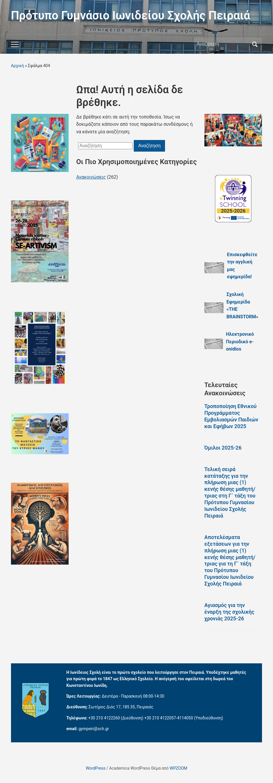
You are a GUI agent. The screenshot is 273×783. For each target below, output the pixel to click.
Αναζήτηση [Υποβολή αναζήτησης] (254, 44)
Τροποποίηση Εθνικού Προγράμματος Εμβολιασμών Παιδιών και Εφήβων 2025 (231, 416)
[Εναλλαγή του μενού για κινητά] (15, 44)
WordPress (95, 768)
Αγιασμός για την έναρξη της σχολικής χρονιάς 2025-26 (229, 612)
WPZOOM (178, 768)
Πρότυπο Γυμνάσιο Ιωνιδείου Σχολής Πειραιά (130, 15)
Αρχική (17, 65)
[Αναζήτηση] (222, 44)
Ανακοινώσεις (91, 177)
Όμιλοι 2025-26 (222, 448)
